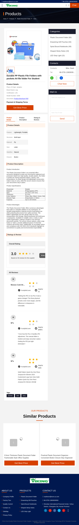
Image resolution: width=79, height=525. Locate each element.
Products (11, 19)
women (10, 395)
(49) (60, 46)
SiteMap (5, 511)
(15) (57, 55)
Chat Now (62, 84)
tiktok (68, 510)
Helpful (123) (40, 367)
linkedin (45, 510)
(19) (59, 51)
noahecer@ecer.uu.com (10, 1)
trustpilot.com (26, 290)
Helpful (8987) (40, 328)
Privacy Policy (7, 515)
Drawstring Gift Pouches (29, 500)
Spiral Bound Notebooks (29, 504)
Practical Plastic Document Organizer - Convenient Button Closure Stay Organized (56, 456)
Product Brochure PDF (21, 98)
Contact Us (6, 508)
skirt (17, 395)
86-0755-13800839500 (69, 1)
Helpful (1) (40, 290)
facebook (54, 510)
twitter (59, 510)
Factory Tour (7, 500)
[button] (13, 442)
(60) (60, 37)
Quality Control (8, 504)
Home (5, 19)
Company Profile (8, 496)
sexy (24, 395)
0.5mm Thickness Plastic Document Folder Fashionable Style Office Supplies (20, 456)
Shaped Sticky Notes (27, 508)
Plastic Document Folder (24, 19)
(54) (60, 42)
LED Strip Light (26, 511)
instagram (63, 510)
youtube (50, 510)
